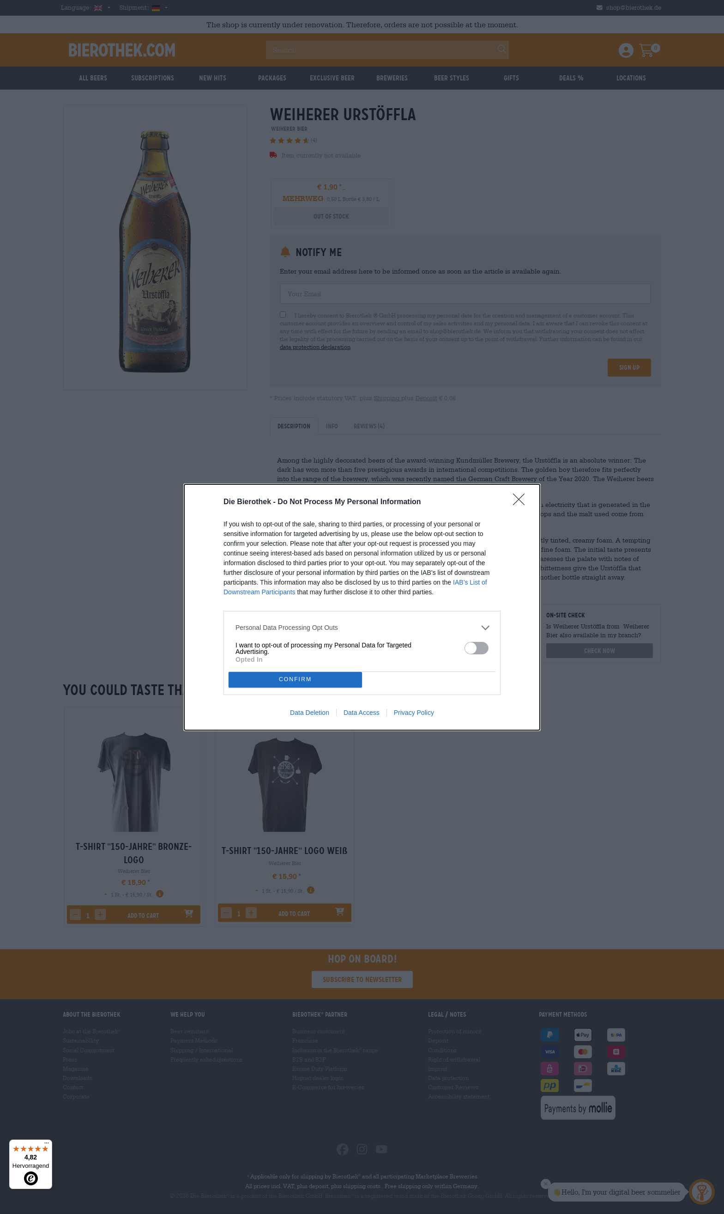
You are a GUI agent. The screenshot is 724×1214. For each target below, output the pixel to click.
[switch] (477, 648)
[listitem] (362, 628)
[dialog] (362, 607)
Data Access (362, 712)
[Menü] (46, 1145)
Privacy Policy (414, 712)
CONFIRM (295, 679)
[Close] (522, 502)
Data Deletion (309, 712)
